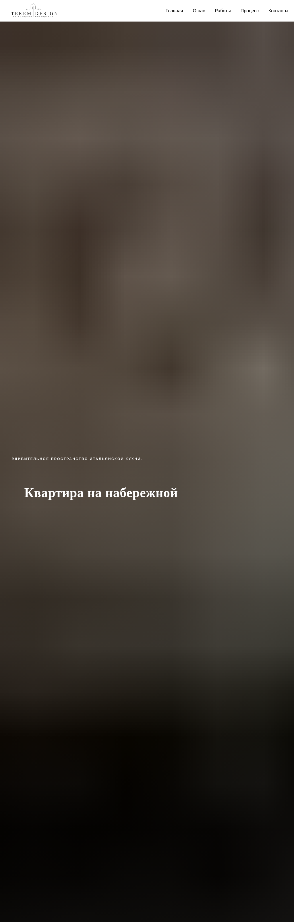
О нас (199, 10)
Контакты (278, 10)
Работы (223, 10)
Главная (174, 10)
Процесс (250, 10)
